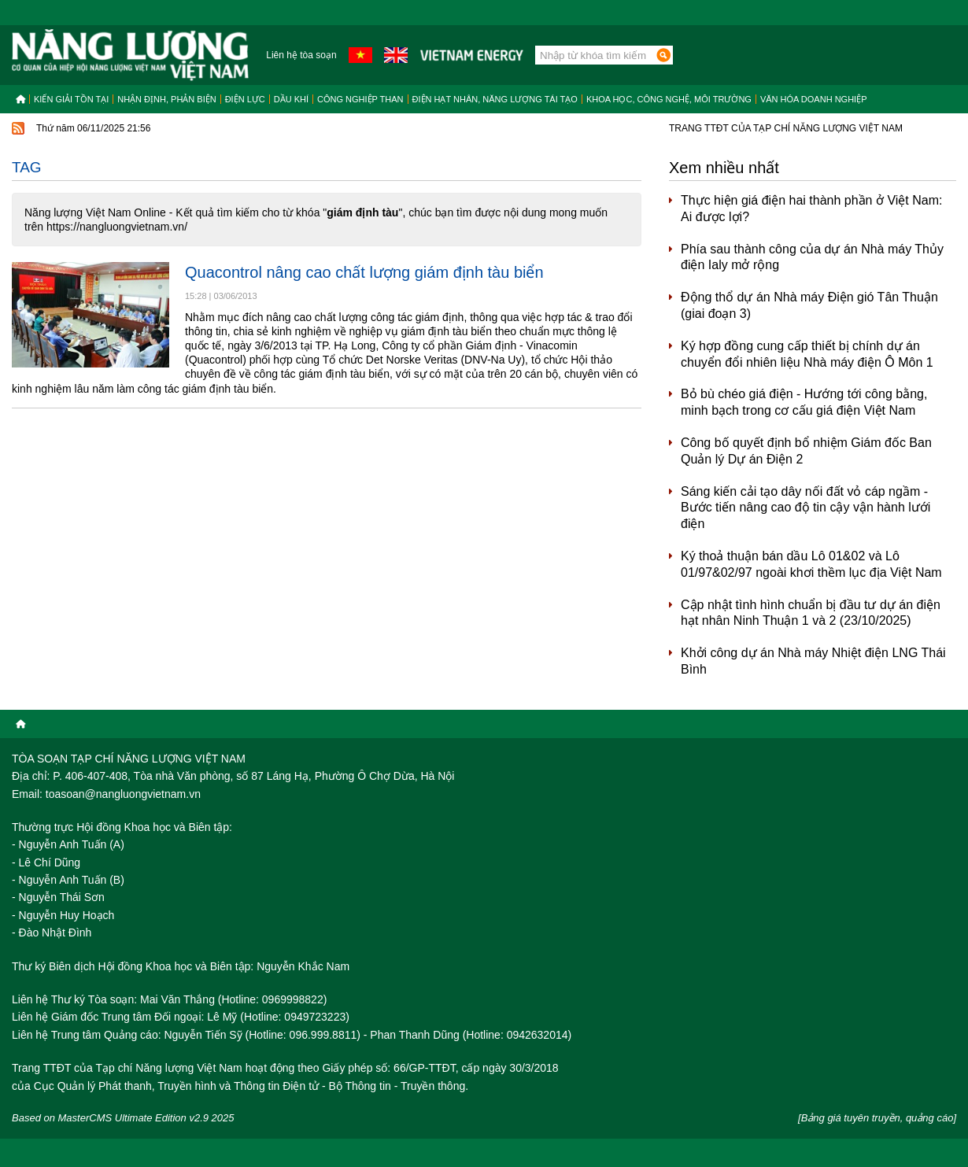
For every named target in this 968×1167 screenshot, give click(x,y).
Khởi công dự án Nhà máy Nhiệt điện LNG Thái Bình (813, 661)
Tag (27, 167)
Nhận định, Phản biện (166, 99)
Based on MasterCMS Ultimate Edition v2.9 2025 (123, 1118)
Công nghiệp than (360, 99)
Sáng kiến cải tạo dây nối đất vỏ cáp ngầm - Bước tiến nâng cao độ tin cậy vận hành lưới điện (805, 508)
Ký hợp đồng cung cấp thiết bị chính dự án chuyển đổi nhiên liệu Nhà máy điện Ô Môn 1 (807, 354)
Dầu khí (291, 99)
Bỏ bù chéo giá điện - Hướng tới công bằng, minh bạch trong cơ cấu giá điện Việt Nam (804, 402)
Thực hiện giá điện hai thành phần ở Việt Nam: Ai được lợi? (811, 208)
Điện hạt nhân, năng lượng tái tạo (495, 99)
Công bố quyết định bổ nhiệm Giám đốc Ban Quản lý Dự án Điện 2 (806, 451)
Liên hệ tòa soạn (301, 55)
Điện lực (245, 99)
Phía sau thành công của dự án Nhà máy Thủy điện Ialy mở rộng (812, 257)
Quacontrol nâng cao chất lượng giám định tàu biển (364, 272)
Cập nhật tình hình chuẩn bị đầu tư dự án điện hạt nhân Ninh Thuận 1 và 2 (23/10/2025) (810, 613)
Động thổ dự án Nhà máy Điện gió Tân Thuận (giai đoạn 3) (809, 305)
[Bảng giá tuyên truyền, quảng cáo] (877, 1118)
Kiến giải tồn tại (71, 99)
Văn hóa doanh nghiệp (813, 99)
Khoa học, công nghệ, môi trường (669, 99)
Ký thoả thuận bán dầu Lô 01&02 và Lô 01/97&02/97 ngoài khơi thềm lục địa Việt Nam (811, 564)
